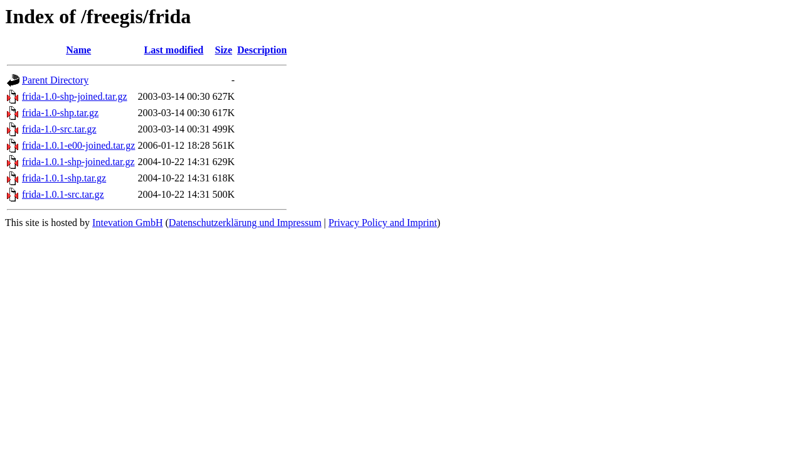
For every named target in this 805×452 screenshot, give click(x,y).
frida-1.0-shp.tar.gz (60, 112)
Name (78, 50)
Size (223, 50)
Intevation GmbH (127, 222)
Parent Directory (55, 80)
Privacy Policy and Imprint (383, 222)
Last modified (174, 50)
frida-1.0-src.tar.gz (59, 129)
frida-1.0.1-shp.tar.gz (64, 178)
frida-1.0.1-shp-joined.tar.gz (78, 161)
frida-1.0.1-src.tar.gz (63, 194)
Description (262, 50)
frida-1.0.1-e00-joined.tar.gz (78, 145)
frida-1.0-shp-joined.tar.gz (74, 96)
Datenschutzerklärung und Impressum (245, 222)
